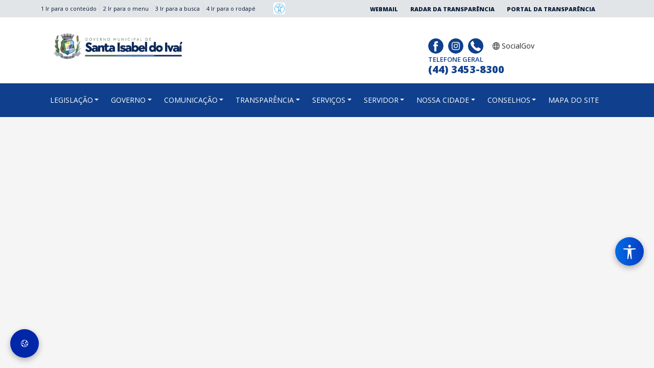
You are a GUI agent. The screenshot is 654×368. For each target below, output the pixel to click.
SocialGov (513, 46)
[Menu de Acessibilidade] (629, 251)
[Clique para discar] (477, 45)
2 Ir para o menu (126, 8)
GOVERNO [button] (128, 100)
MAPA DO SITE (573, 100)
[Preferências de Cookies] (24, 343)
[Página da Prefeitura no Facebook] (437, 45)
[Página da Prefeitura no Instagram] (457, 45)
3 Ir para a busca (177, 8)
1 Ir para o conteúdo (69, 8)
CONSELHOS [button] (508, 100)
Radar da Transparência (452, 9)
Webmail (384, 9)
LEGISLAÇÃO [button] (71, 100)
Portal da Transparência (551, 9)
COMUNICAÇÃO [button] (191, 100)
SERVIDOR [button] (381, 100)
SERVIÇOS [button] (328, 100)
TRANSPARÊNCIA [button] (265, 100)
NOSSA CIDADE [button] (442, 100)
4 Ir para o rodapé (230, 8)
